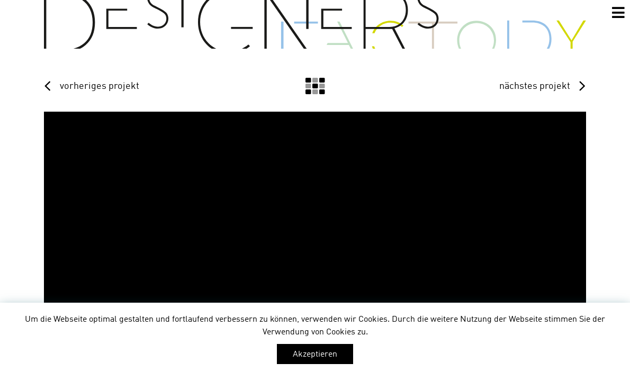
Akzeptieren (315, 354)
